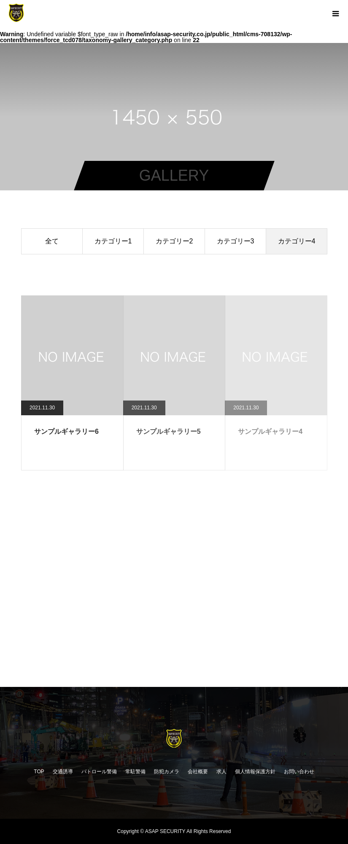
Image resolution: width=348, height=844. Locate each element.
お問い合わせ (299, 772)
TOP (39, 772)
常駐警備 (135, 772)
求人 (221, 772)
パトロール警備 (99, 772)
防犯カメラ (166, 772)
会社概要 (198, 772)
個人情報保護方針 (255, 772)
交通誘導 (63, 772)
